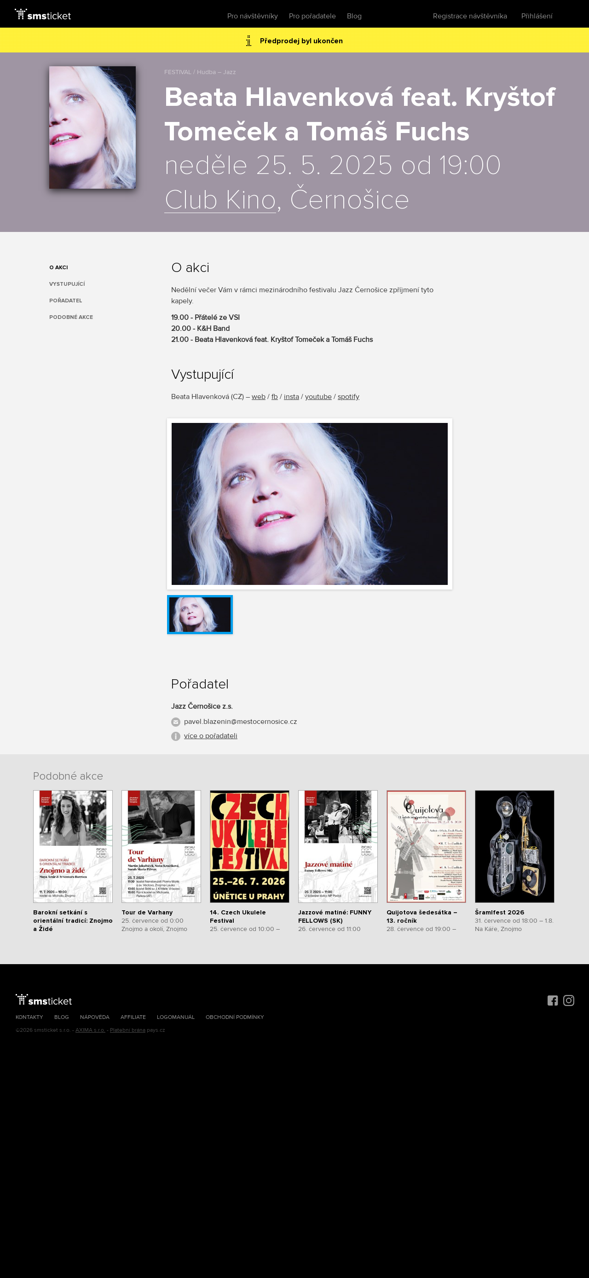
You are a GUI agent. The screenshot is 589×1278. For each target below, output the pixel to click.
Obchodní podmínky (235, 1017)
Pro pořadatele (312, 16)
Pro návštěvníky (252, 16)
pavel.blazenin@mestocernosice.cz (240, 721)
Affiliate (133, 1017)
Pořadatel (65, 300)
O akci (58, 267)
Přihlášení (537, 16)
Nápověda (95, 1017)
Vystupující (67, 284)
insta (291, 396)
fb (274, 396)
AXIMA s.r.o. (90, 1030)
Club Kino (220, 200)
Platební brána (127, 1030)
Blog (354, 16)
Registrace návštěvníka (470, 16)
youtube (318, 396)
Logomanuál (176, 1017)
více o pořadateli (210, 735)
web (259, 396)
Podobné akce (71, 317)
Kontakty (29, 1017)
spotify (348, 396)
